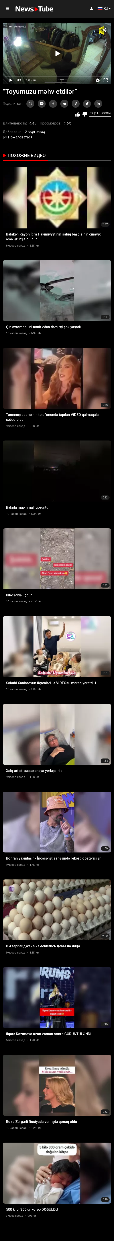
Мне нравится (77, 114)
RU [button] (103, 8)
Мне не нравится (84, 114)
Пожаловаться (17, 137)
